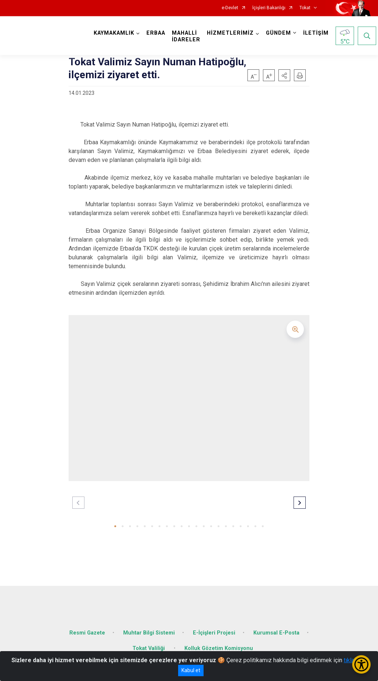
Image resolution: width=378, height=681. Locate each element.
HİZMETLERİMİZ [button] (232, 33)
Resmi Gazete (87, 627)
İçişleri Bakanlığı (268, 8)
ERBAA (157, 33)
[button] (284, 75)
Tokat (305, 8)
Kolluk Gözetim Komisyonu (218, 643)
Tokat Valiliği (149, 643)
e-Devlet (230, 8)
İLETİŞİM (317, 33)
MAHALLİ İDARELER (188, 36)
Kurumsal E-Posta (276, 627)
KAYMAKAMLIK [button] (116, 33)
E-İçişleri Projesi (214, 627)
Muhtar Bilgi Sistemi (149, 627)
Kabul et (190, 670)
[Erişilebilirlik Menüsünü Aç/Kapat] (361, 664)
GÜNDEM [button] (280, 33)
